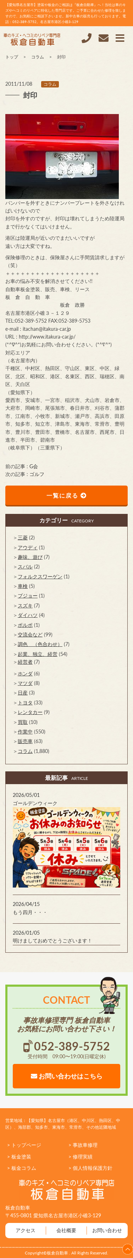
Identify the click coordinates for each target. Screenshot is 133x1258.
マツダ (25, 683)
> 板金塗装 (19, 1157)
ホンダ (25, 673)
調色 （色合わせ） (40, 644)
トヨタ (25, 702)
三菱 (23, 537)
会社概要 (66, 1230)
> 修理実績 (80, 1157)
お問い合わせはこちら (66, 1076)
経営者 (25, 662)
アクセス (25, 1230)
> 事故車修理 (83, 1145)
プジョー (28, 596)
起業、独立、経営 (37, 654)
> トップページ (24, 1145)
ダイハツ (28, 615)
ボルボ (25, 625)
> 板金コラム (21, 1168)
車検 (23, 586)
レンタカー (30, 712)
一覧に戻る (66, 495)
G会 (33, 466)
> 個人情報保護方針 (90, 1168)
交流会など (30, 634)
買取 (23, 722)
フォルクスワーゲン (40, 576)
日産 (23, 693)
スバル (25, 566)
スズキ (25, 605)
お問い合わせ (107, 1230)
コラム (50, 84)
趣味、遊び (30, 557)
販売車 (25, 741)
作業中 (25, 732)
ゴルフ (36, 474)
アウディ (28, 547)
